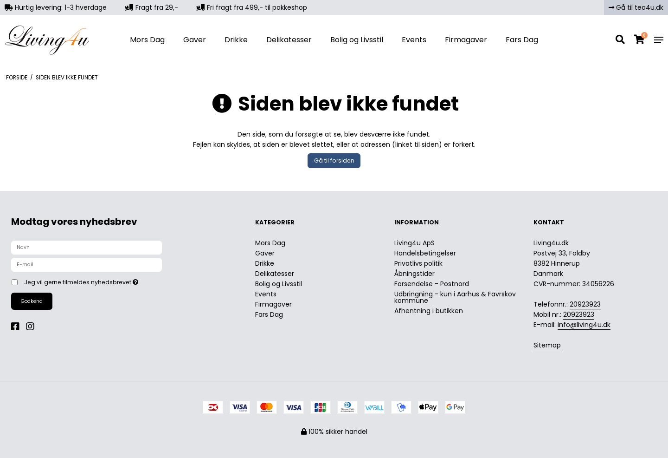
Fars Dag (522, 39)
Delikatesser (289, 39)
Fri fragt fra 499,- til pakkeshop (252, 7)
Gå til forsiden (334, 160)
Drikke (236, 39)
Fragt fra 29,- (151, 7)
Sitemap (547, 345)
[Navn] (86, 247)
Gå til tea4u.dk (636, 7)
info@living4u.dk (584, 324)
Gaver (194, 39)
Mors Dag (147, 39)
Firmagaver (466, 39)
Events (414, 39)
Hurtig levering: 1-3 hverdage (56, 7)
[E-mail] (86, 264)
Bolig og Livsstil (356, 39)
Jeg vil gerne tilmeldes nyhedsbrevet (113, 280)
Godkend (32, 301)
